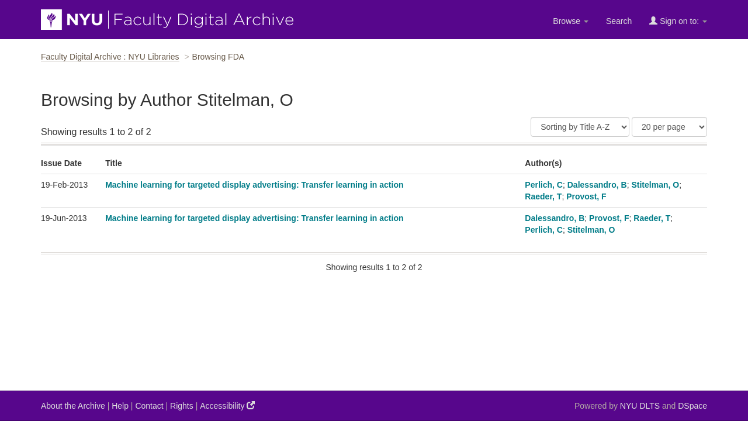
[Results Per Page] (669, 127)
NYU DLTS (640, 405)
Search (619, 21)
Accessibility (227, 405)
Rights (181, 405)
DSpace (692, 405)
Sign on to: (678, 21)
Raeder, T (543, 196)
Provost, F (586, 196)
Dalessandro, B (597, 184)
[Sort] (580, 127)
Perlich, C (544, 184)
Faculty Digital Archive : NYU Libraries (110, 56)
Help (120, 405)
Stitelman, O (655, 184)
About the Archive (73, 405)
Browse (570, 21)
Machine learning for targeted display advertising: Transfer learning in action (254, 184)
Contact (149, 405)
